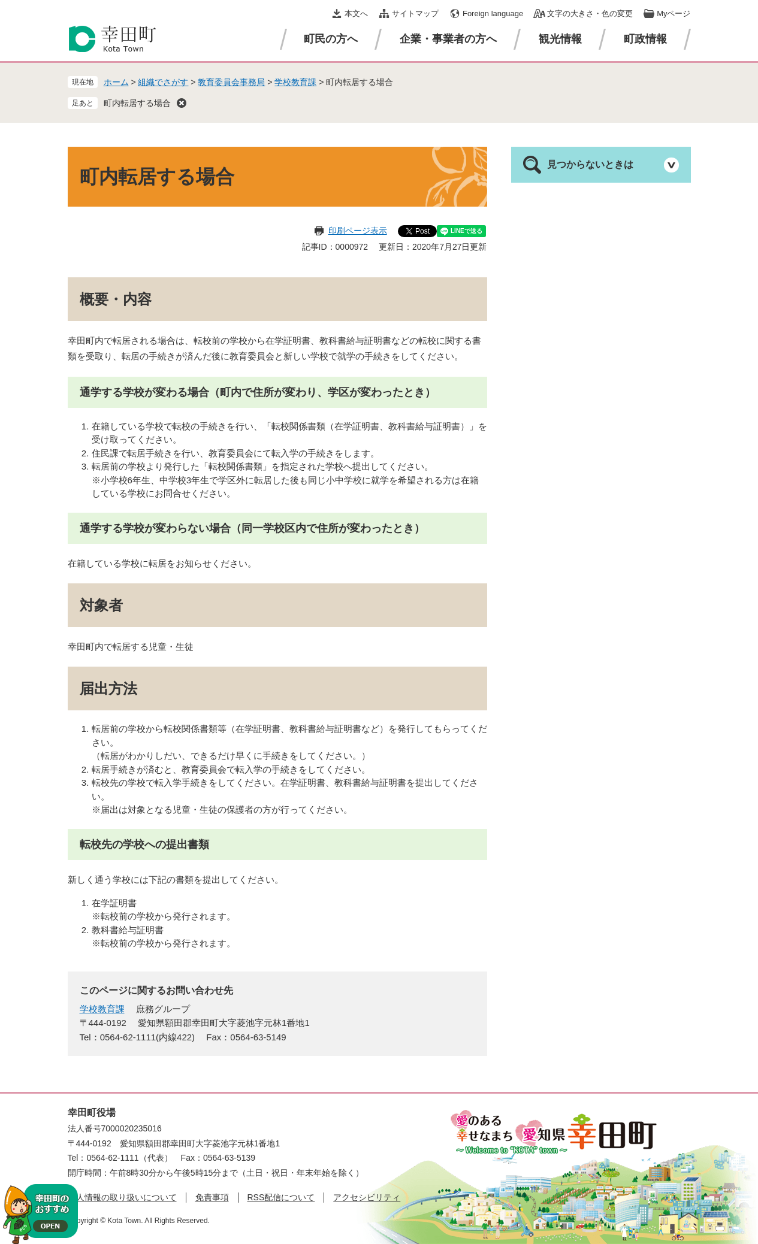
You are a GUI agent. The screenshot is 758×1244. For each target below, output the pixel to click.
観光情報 (560, 39)
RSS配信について (281, 1197)
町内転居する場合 (137, 103)
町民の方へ (331, 39)
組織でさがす (163, 82)
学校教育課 (295, 82)
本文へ (356, 13)
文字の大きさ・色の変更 (590, 13)
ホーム (116, 82)
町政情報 (645, 39)
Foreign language (493, 13)
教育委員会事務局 (231, 82)
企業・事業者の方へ (448, 39)
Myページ (673, 13)
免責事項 (212, 1197)
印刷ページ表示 (357, 230)
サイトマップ (415, 13)
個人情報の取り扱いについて (122, 1197)
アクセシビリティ (366, 1197)
